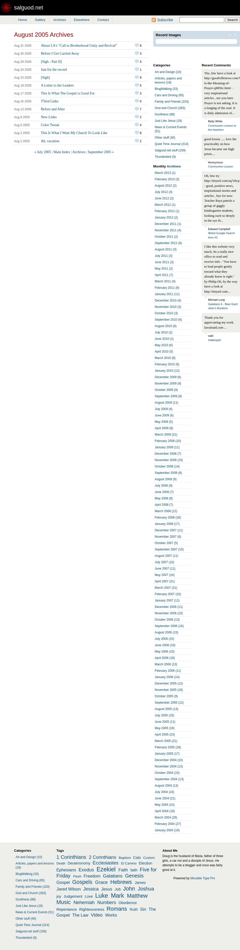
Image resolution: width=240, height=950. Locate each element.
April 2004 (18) (165, 811)
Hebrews (121, 882)
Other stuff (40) (165, 137)
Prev (229, 35)
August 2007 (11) (166, 556)
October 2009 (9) (166, 390)
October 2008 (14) (167, 466)
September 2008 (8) (168, 473)
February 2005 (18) (168, 747)
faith (133, 870)
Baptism (125, 858)
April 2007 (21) (165, 581)
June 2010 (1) (164, 339)
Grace (101, 882)
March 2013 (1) (165, 173)
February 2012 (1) (167, 211)
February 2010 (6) (167, 364)
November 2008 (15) (169, 460)
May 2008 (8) (164, 498)
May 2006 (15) (164, 651)
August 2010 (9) (165, 326)
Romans (117, 909)
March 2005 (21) (166, 741)
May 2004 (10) (164, 805)
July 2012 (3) (163, 192)
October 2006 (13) (167, 619)
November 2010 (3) (168, 307)
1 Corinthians (71, 857)
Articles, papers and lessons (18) (168, 80)
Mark (117, 895)
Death (60, 863)
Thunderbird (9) (165, 157)
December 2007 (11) (169, 530)
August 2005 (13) (166, 709)
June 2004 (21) (165, 798)
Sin (143, 909)
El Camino (129, 863)
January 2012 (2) (166, 217)
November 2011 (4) (168, 230)
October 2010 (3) (166, 313)
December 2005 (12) (169, 683)
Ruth (134, 909)
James (140, 883)
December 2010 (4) (168, 300)
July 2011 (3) (163, 256)
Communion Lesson (220, 166)
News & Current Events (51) (171, 129)
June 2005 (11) (165, 722)
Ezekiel (106, 869)
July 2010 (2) (163, 332)
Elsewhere (82, 20)
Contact (103, 20)
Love (89, 896)
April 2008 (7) (164, 505)
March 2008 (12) (166, 511)
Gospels (82, 882)
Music (63, 902)
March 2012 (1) (165, 205)
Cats (137, 858)
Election (145, 863)
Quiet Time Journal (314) (171, 144)
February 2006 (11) (168, 670)
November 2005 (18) (169, 690)
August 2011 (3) (165, 249)
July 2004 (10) (164, 792)
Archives (59, 20)
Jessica (91, 889)
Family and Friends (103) (172, 101)
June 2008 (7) (164, 492)
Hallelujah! (214, 340)
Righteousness (91, 909)
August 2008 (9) (165, 479)
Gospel (63, 882)
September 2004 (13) (169, 779)
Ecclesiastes (105, 862)
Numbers (106, 902)
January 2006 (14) (167, 677)
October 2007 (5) (166, 543)
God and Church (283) (170, 108)
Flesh (77, 876)
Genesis (134, 876)
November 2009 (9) (168, 383)
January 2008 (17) (167, 524)
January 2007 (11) (167, 600)
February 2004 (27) (168, 824)
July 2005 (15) (164, 715)
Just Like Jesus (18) (168, 121)
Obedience (127, 903)
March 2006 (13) (166, 664)
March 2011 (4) (165, 281)
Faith (123, 870)
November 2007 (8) (168, 536)
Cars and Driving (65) (169, 95)
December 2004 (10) (169, 760)
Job (118, 889)
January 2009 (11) (167, 447)
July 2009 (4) (163, 409)
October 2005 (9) (166, 696)
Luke (101, 895)
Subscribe (165, 20)
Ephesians (66, 870)
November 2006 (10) (169, 613)
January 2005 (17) (167, 753)
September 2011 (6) (168, 243)
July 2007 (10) (164, 562)
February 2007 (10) (168, 594)
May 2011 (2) (164, 268)
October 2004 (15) (167, 773)
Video (97, 915)
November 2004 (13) (169, 766)
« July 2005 (42, 152)
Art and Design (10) (168, 72)
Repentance (66, 909)
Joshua (146, 889)
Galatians (113, 876)
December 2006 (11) (169, 607)
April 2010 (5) (164, 351)
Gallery (40, 20)
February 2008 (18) (168, 517)
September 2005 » (101, 152)
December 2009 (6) (168, 377)
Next (234, 35)
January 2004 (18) (167, 830)
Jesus (106, 889)
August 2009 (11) (166, 402)
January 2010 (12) (167, 370)
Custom (149, 858)
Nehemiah (84, 902)
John (129, 889)
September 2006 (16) (169, 626)
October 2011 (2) (166, 236)
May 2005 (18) (164, 728)
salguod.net (28, 7)
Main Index (61, 152)
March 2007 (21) (166, 588)
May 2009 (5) (164, 422)
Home (22, 20)
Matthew (137, 896)
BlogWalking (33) (166, 89)
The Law (80, 915)
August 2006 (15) (166, 632)
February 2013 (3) (167, 179)
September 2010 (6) (168, 319)
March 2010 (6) (165, 358)
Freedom (91, 876)
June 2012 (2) (164, 198)
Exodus (86, 869)
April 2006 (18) (165, 658)
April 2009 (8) (164, 428)
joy (58, 896)
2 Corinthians (102, 857)
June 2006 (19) (165, 645)
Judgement (73, 896)
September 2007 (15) (169, 549)
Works (111, 915)
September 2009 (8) (168, 396)
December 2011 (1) (168, 224)
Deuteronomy (79, 863)
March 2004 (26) (166, 817)
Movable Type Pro (202, 878)
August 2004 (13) (166, 785)
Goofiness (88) (165, 114)
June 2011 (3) (164, 262)
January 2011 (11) (167, 294)
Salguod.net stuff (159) (170, 150)
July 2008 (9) (163, 485)
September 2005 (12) (169, 702)
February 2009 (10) (168, 441)
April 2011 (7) (164, 275)
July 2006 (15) (164, 639)
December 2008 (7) (168, 453)
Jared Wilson (68, 889)
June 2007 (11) (165, 568)
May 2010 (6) (164, 345)
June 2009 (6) (164, 415)
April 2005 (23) (165, 734)
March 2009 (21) (166, 434)
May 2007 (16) (164, 575)
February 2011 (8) (167, 288)
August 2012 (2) (165, 185)
